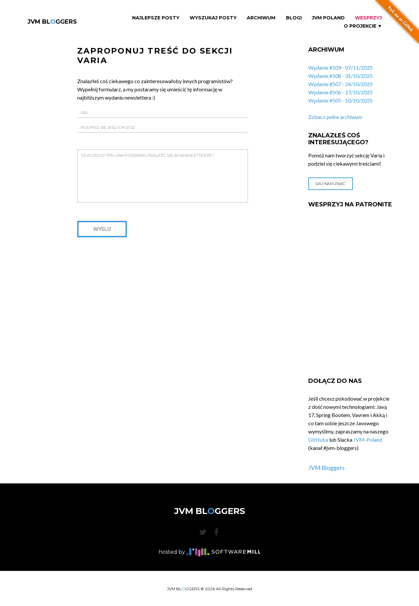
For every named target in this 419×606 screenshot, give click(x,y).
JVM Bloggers (326, 467)
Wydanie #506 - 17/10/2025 (340, 92)
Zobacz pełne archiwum (335, 117)
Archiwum (261, 18)
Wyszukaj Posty (213, 18)
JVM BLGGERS (52, 21)
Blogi (294, 18)
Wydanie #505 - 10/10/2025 (340, 100)
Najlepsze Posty (155, 18)
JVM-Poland (367, 439)
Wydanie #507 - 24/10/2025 (340, 84)
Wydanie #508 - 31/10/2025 (340, 76)
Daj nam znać (330, 183)
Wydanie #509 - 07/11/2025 (340, 67)
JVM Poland (328, 18)
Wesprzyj (368, 18)
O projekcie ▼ (363, 26)
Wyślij (102, 229)
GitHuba (318, 439)
